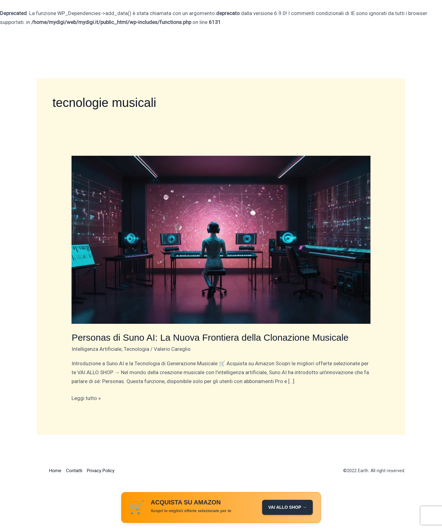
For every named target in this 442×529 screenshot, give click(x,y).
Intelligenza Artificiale (97, 349)
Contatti (74, 470)
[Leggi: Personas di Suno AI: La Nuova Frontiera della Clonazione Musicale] (221, 239)
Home (55, 470)
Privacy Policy (100, 470)
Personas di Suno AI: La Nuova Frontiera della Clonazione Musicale (210, 337)
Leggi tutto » (86, 397)
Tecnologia (136, 349)
